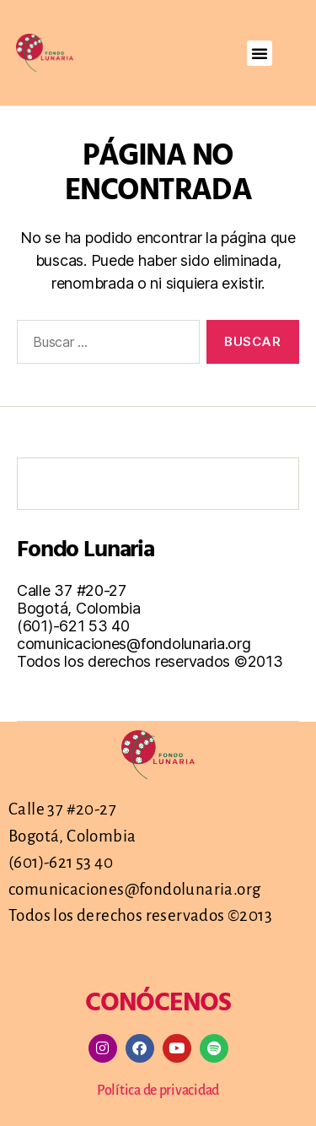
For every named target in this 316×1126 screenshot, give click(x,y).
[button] (259, 53)
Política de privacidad (158, 1090)
